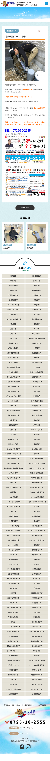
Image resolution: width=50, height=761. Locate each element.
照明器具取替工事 (13, 574)
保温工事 (37, 300)
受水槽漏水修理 (37, 449)
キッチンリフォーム (13, 651)
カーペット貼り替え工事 (13, 487)
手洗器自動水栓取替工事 (37, 338)
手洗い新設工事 (13, 358)
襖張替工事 (13, 290)
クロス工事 (13, 588)
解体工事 (37, 439)
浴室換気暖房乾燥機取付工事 (13, 468)
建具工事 (13, 430)
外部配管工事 (13, 670)
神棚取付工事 (36, 607)
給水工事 (37, 454)
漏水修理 (37, 511)
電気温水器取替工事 (13, 579)
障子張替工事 (13, 286)
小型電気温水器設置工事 (13, 454)
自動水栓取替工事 (13, 391)
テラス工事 (13, 555)
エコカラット (13, 314)
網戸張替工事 (36, 555)
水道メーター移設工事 (36, 632)
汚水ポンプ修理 (13, 444)
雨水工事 (37, 521)
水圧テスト (36, 386)
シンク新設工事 (37, 382)
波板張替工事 (13, 559)
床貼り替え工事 (37, 550)
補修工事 (13, 324)
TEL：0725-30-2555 (18, 130)
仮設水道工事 (13, 425)
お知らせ (37, 564)
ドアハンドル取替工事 (36, 492)
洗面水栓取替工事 (37, 593)
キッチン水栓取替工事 (36, 497)
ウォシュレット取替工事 (13, 319)
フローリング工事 (37, 430)
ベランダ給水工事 (13, 583)
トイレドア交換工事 (13, 535)
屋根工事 (13, 511)
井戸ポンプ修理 (13, 612)
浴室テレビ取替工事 (36, 372)
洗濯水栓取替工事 (13, 386)
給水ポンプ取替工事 (13, 449)
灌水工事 (37, 314)
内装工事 (37, 588)
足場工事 (13, 334)
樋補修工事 (36, 617)
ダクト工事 (36, 281)
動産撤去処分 (36, 290)
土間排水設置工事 (37, 675)
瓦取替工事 (13, 603)
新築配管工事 (12, 31)
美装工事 (13, 329)
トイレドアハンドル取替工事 (36, 502)
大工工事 (8, 245)
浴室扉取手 (36, 396)
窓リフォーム (36, 334)
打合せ (13, 622)
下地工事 (13, 680)
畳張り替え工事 (13, 439)
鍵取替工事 (13, 420)
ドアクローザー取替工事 (13, 607)
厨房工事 (37, 444)
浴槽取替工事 (36, 343)
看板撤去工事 (36, 411)
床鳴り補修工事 (37, 483)
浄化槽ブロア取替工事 (13, 382)
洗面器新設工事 (37, 319)
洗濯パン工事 (13, 362)
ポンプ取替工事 (37, 526)
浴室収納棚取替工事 (13, 367)
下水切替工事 (13, 636)
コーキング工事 (13, 545)
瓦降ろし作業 (36, 670)
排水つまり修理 (37, 680)
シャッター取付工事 (36, 487)
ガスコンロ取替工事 (13, 507)
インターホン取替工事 (13, 502)
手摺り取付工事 (37, 598)
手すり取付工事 (37, 362)
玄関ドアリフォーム (13, 310)
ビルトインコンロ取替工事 (36, 531)
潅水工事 (37, 420)
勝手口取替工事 (37, 415)
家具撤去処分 (13, 343)
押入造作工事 (13, 372)
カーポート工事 (13, 401)
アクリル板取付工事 (13, 478)
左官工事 (37, 391)
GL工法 (13, 434)
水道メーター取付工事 (36, 468)
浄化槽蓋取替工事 (13, 353)
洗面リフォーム (37, 684)
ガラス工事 (36, 425)
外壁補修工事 (36, 406)
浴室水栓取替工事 (13, 598)
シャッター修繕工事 (13, 627)
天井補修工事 (36, 276)
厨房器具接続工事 (37, 641)
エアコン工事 (13, 473)
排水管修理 (36, 651)
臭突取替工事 (36, 569)
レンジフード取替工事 (36, 540)
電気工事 (37, 324)
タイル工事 (36, 579)
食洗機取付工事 (13, 675)
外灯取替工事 (36, 574)
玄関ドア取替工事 (13, 540)
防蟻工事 (37, 305)
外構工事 (37, 358)
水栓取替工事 (36, 310)
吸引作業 (13, 281)
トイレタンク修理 (13, 526)
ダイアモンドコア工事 (13, 396)
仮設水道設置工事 (13, 463)
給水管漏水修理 (37, 636)
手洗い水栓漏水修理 (36, 459)
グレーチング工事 (13, 305)
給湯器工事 (13, 684)
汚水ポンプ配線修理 (13, 411)
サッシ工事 (13, 338)
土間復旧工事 (13, 694)
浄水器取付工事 (37, 646)
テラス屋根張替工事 (13, 569)
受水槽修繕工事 (13, 295)
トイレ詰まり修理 (37, 401)
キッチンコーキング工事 (37, 463)
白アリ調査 (36, 367)
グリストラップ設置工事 (37, 660)
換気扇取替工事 (37, 535)
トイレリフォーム (37, 689)
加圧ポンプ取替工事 (36, 473)
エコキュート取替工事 (13, 689)
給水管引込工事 (13, 641)
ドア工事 (37, 507)
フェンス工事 (36, 627)
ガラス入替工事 (13, 348)
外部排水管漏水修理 (13, 660)
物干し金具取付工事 (13, 377)
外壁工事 (37, 348)
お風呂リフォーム (13, 665)
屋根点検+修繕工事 (13, 632)
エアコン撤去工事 (37, 478)
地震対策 (13, 492)
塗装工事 (13, 593)
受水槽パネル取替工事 (13, 531)
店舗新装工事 (13, 300)
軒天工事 (31, 245)
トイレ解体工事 (13, 497)
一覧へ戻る (25, 207)
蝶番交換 (37, 286)
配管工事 (37, 655)
